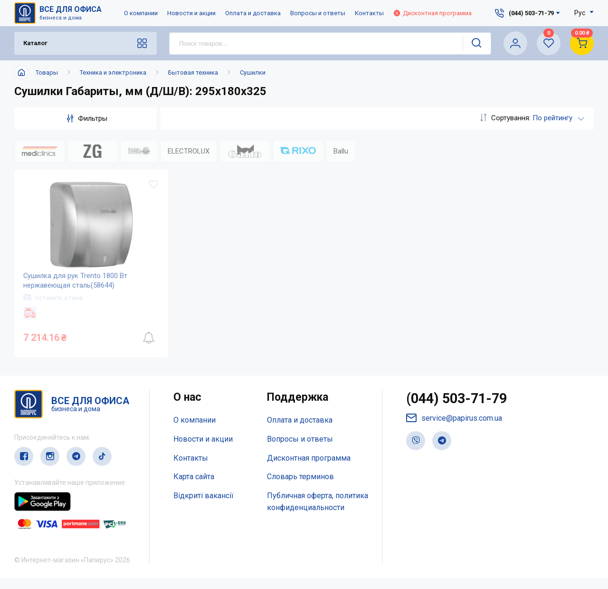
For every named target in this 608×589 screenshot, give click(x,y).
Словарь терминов (300, 487)
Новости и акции (191, 13)
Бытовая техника (193, 72)
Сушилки (253, 72)
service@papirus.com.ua (454, 430)
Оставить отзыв (54, 308)
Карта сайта (193, 487)
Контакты (369, 13)
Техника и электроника (113, 72)
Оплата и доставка (253, 13)
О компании (141, 13)
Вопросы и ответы (317, 13)
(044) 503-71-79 (459, 410)
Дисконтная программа (432, 13)
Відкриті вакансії (203, 506)
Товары (47, 72)
